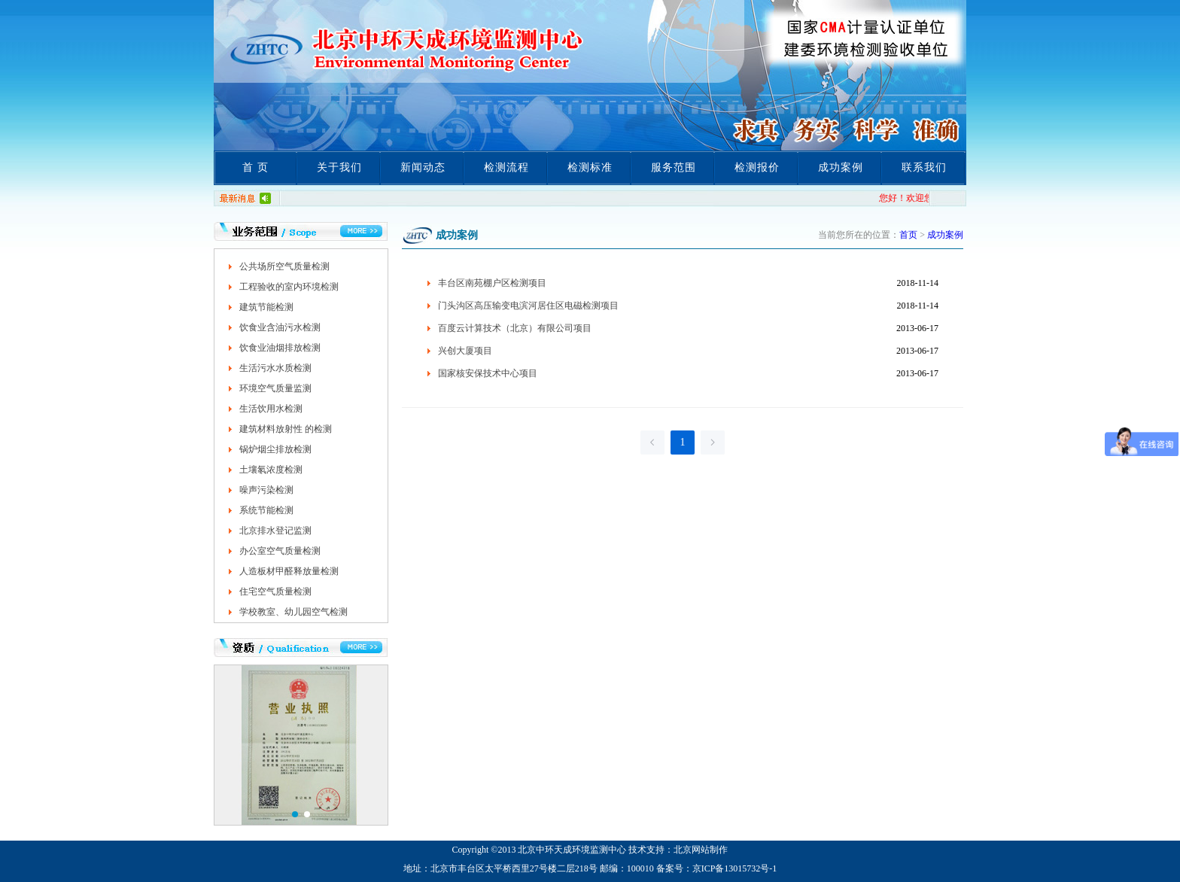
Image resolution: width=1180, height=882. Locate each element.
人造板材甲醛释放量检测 (289, 571)
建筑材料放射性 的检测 (285, 429)
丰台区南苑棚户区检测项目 (492, 283)
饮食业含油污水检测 (280, 327)
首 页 (255, 167)
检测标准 (590, 167)
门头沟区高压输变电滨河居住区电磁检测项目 (528, 305)
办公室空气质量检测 (280, 551)
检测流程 (506, 167)
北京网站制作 (701, 849)
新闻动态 (423, 167)
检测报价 (757, 167)
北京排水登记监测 (275, 530)
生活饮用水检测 (271, 408)
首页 (908, 235)
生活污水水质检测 (275, 368)
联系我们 (924, 167)
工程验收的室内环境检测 (289, 286)
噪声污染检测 (266, 490)
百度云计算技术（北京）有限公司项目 (515, 328)
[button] (295, 814)
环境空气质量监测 (275, 388)
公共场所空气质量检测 (284, 266)
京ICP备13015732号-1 (734, 868)
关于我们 (339, 167)
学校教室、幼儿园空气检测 (293, 612)
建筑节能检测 (266, 307)
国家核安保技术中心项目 (487, 373)
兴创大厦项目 (465, 350)
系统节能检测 (266, 510)
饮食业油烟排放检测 (280, 347)
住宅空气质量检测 (275, 591)
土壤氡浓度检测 (271, 469)
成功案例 (840, 167)
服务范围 (673, 167)
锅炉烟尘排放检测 (275, 449)
